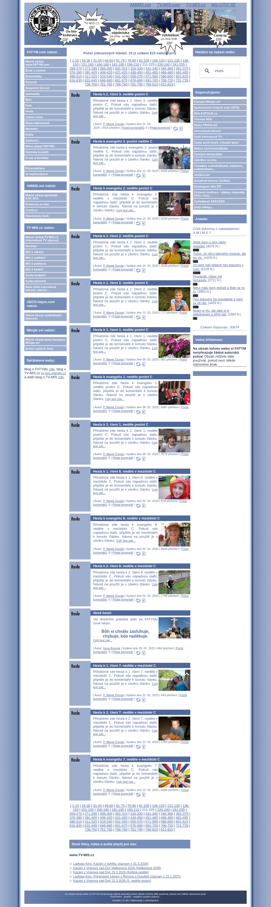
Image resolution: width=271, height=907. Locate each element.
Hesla (29, 111)
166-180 (103, 64)
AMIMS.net (140, 5)
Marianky (31, 128)
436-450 (136, 72)
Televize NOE (203, 119)
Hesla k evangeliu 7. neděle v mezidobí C (126, 759)
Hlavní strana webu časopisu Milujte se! (45, 341)
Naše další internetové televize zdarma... (40, 288)
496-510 (76, 76)
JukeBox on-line (205, 160)
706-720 (167, 80)
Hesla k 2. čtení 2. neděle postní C (120, 236)
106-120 (158, 61)
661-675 (121, 80)
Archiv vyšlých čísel (39, 348)
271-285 (91, 68)
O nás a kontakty (37, 157)
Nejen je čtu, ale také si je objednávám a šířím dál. (211, 312)
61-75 (120, 61)
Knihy (29, 134)
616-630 (76, 80)
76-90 (131, 61)
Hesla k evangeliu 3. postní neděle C (122, 141)
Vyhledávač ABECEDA (209, 201)
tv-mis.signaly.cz (53, 373)
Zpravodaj (32, 93)
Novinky (31, 246)
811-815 (167, 84)
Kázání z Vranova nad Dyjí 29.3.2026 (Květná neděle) (111, 872)
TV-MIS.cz (196, 5)
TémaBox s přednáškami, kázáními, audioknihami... (218, 167)
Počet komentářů (133, 127)
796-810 (152, 84)
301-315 (121, 68)
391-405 (91, 72)
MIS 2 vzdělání (35, 257)
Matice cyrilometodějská (211, 148)
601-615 (182, 76)
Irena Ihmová (111, 648)
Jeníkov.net (202, 174)
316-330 (136, 68)
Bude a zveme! (35, 70)
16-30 (86, 61)
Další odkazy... (204, 207)
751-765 (106, 84)
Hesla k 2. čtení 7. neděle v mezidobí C (124, 712)
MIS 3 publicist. (36, 263)
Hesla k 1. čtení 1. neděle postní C (120, 330)
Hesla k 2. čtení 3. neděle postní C (120, 94)
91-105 (144, 61)
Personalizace (35, 168)
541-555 (121, 76)
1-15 (75, 61)
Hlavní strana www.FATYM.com (37, 63)
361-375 (182, 68)
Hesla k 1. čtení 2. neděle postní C (120, 283)
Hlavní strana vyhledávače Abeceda (43, 317)
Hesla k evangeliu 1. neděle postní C (122, 377)
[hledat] (219, 71)
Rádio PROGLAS (205, 125)
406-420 (106, 72)
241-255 (179, 64)
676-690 (136, 80)
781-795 (136, 84)
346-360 (167, 68)
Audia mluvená (35, 281)
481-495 (182, 72)
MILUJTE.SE (223, 5)
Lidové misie (34, 117)
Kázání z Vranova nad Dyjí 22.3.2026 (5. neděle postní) (112, 881)
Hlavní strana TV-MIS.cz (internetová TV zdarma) (41, 238)
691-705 (152, 80)
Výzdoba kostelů (36, 152)
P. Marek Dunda (113, 124)
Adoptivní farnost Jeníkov (212, 180)
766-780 (121, 84)
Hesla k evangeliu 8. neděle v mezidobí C (126, 518)
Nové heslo (102, 613)
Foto (28, 105)
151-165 (87, 64)
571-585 (152, 76)
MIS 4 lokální (34, 269)
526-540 (106, 76)
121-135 (173, 61)
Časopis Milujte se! (207, 101)
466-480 (167, 72)
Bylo (28, 99)
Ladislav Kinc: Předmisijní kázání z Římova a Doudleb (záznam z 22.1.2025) (127, 876)
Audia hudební (35, 275)
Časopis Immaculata (208, 154)
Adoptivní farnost (37, 88)
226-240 (163, 64)
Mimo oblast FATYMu (40, 146)
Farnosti (31, 82)
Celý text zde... (126, 210)
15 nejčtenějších (36, 174)
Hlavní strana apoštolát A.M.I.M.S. (41, 197)
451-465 (152, 72)
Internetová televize (207, 130)
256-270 (76, 68)
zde (52, 369)
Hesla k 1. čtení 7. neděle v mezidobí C (124, 666)
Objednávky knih (37, 215)
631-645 (91, 80)
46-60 (109, 61)
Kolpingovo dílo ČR (207, 186)
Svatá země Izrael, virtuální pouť (216, 142)
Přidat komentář (160, 127)
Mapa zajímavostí (37, 123)
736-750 (91, 84)
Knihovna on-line (37, 204)
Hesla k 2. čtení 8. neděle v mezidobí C (124, 566)
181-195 (118, 64)
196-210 (133, 64)
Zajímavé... (32, 140)
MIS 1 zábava (34, 252)
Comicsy (31, 210)
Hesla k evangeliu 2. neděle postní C (122, 188)
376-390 (76, 72)
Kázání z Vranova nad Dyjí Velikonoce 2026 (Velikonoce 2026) (117, 868)
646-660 (106, 80)
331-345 (152, 68)
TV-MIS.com (168, 5)
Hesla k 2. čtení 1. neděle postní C (120, 424)
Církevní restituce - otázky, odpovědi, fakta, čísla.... (219, 194)
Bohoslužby (33, 76)
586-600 (167, 76)
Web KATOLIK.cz (206, 113)
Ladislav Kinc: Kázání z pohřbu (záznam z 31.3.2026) (110, 864)
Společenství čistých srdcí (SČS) (216, 107)
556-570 (136, 76)
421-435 (121, 72)
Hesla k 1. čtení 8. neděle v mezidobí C (124, 471)
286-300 (106, 68)
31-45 (97, 61)
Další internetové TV (208, 136)
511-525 (91, 76)
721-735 (182, 80)
